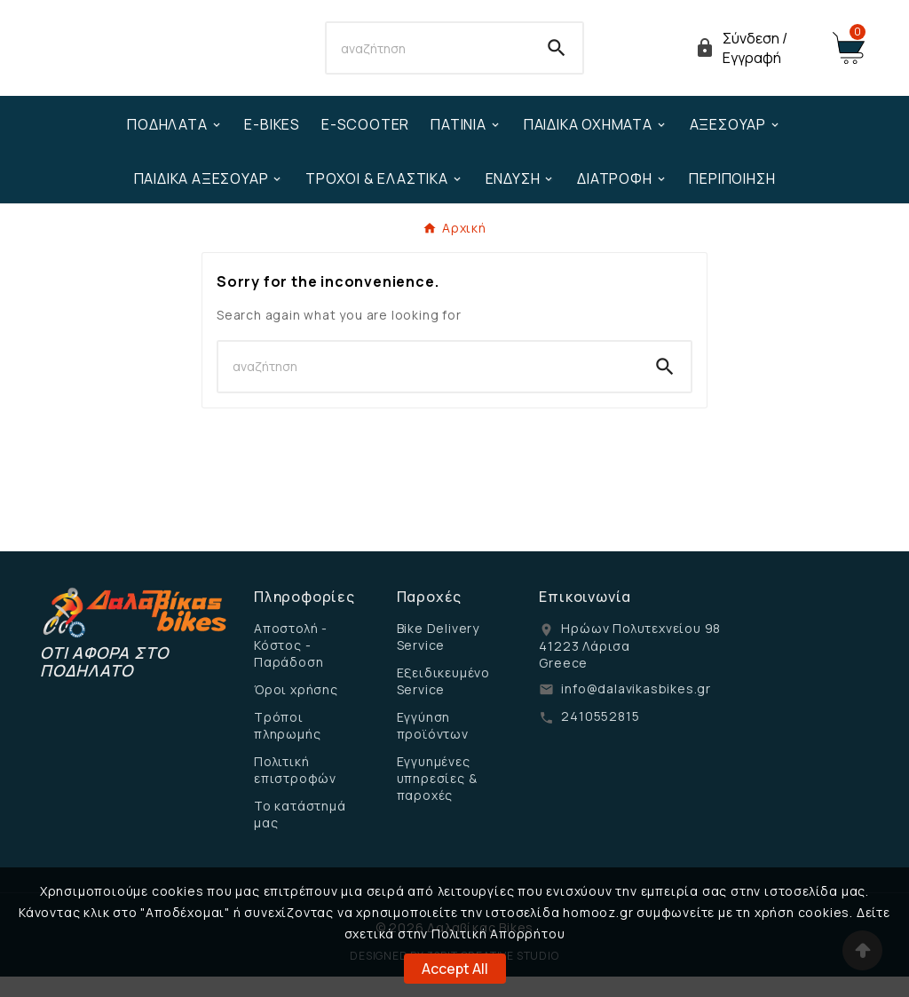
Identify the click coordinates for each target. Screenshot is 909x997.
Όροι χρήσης (296, 709)
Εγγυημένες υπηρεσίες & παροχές (437, 798)
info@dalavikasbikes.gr (636, 708)
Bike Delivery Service (438, 657)
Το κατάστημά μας (300, 834)
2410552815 (600, 736)
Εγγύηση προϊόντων (433, 746)
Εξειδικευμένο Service (443, 701)
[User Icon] (752, 58)
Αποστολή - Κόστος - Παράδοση (291, 665)
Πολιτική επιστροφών (295, 790)
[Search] (428, 58)
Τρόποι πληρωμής (287, 746)
